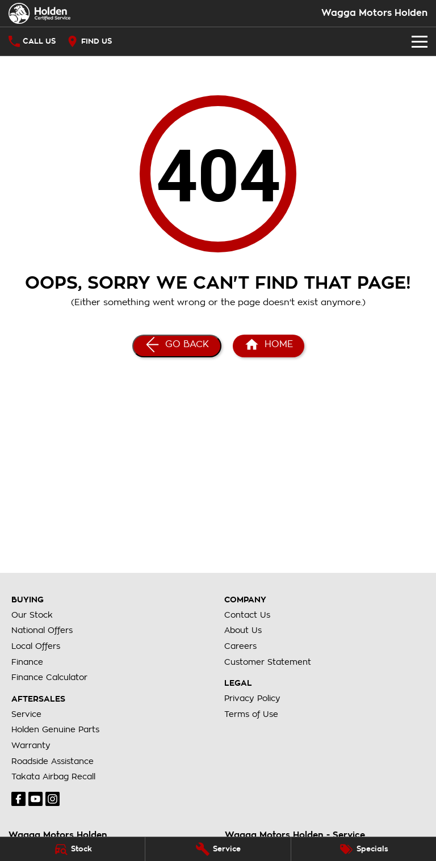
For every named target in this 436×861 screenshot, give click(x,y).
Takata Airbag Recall (53, 776)
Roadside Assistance (52, 761)
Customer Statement (267, 662)
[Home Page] (39, 13)
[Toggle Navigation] (419, 41)
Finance (27, 662)
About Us (243, 630)
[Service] (217, 849)
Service (26, 714)
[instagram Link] (52, 799)
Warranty (31, 745)
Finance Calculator (49, 677)
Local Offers (35, 646)
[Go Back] (176, 346)
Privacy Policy (252, 698)
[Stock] (72, 849)
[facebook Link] (18, 799)
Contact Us (247, 615)
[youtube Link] (35, 799)
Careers (240, 646)
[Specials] (363, 849)
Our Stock (32, 615)
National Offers (42, 630)
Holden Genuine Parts (55, 729)
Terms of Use (251, 714)
